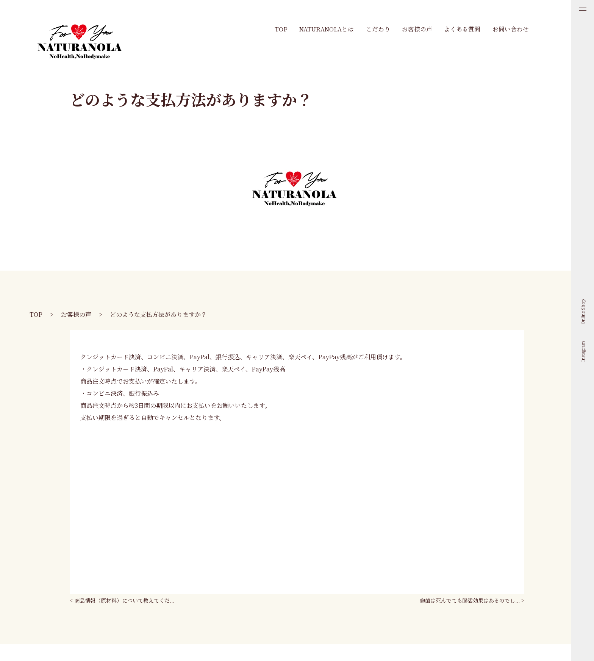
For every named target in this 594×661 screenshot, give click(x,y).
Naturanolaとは (326, 29)
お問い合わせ (510, 29)
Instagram (583, 351)
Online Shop (583, 311)
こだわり (378, 29)
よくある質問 (462, 29)
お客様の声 (417, 29)
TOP (281, 29)
